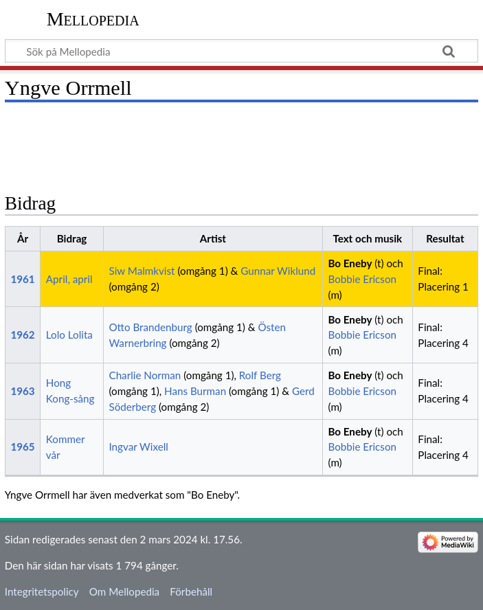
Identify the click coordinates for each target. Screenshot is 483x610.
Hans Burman (195, 391)
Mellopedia (93, 19)
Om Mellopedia (124, 591)
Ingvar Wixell (138, 446)
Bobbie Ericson (362, 279)
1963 (22, 391)
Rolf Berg (260, 375)
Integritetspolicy (42, 591)
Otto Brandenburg (150, 327)
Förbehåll (191, 591)
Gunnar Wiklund (277, 270)
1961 (22, 279)
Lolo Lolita (69, 334)
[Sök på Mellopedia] (241, 51)
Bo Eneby (350, 263)
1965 (22, 446)
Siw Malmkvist (142, 270)
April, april (69, 279)
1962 (22, 334)
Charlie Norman (145, 375)
